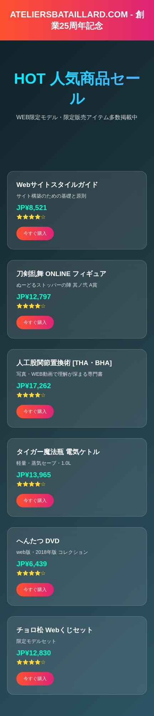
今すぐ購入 (35, 233)
